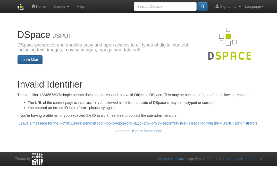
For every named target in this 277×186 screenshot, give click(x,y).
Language (254, 6)
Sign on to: (228, 6)
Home (38, 6)
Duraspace (234, 159)
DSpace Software (171, 159)
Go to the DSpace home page (138, 131)
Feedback (254, 159)
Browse (61, 6)
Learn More (30, 60)
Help (80, 6)
